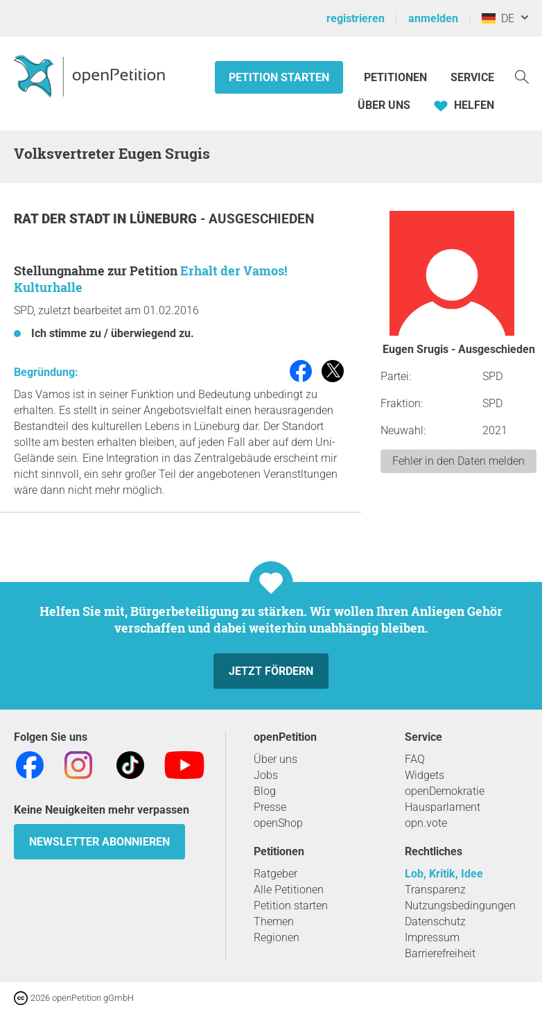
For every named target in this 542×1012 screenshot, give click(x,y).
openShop (278, 823)
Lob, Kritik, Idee (444, 873)
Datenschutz (435, 921)
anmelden (433, 18)
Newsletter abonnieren (99, 841)
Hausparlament (442, 807)
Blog (265, 791)
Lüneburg (165, 219)
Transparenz (435, 889)
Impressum (432, 937)
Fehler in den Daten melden (458, 461)
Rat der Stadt (63, 219)
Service (472, 77)
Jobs (266, 775)
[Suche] (522, 76)
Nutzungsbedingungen (460, 905)
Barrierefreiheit (440, 953)
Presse (270, 807)
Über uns (275, 759)
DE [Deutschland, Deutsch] (498, 18)
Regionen (276, 937)
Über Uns (384, 105)
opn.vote (426, 823)
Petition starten (279, 77)
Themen (274, 921)
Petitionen (397, 77)
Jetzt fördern (271, 671)
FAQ (415, 759)
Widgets (424, 775)
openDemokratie (444, 791)
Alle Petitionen (289, 889)
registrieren (355, 18)
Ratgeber (275, 873)
